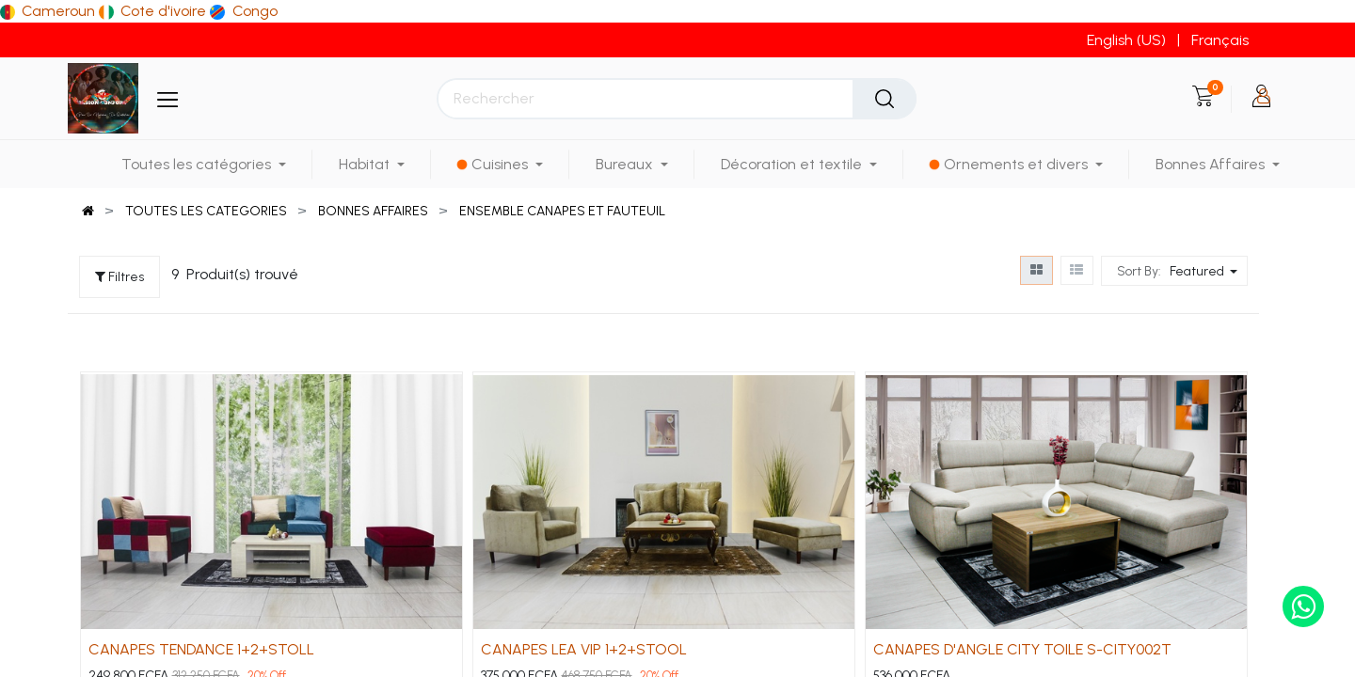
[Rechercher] (885, 99)
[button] (1206, 271)
